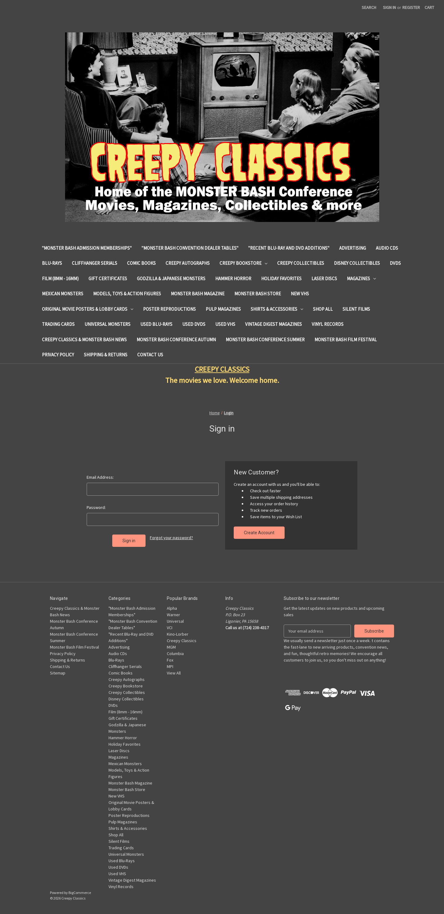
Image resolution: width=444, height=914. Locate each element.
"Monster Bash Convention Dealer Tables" (190, 248)
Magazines (361, 278)
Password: (96, 507)
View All (174, 673)
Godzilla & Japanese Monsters (171, 278)
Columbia (175, 653)
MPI (170, 666)
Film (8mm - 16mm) (60, 278)
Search (369, 7)
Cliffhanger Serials (94, 263)
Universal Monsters (107, 324)
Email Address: (100, 477)
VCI (169, 627)
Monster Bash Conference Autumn (176, 339)
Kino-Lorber (177, 634)
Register (411, 7)
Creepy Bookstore (243, 263)
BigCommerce (79, 892)
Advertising (352, 248)
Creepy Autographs (188, 263)
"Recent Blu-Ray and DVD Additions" (288, 248)
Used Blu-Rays (156, 324)
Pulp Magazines (223, 309)
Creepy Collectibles (300, 263)
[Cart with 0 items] (429, 7)
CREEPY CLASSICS (222, 369)
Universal (175, 621)
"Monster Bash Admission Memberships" (87, 248)
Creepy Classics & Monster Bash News (84, 339)
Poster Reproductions (169, 309)
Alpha (172, 608)
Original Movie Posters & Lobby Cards (87, 309)
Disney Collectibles (357, 263)
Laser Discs (324, 278)
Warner (173, 614)
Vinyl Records (327, 324)
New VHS (300, 294)
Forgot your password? (171, 537)
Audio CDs (387, 248)
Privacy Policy (58, 355)
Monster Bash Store (257, 294)
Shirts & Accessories (277, 309)
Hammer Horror (233, 278)
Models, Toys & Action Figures (127, 294)
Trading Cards (58, 324)
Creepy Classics (181, 640)
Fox (170, 660)
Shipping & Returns (105, 355)
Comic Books (141, 263)
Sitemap (57, 673)
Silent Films (356, 309)
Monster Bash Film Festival (345, 339)
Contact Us (150, 355)
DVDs (395, 263)
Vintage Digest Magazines (273, 324)
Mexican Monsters (62, 294)
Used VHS (225, 324)
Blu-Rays (52, 263)
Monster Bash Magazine (197, 294)
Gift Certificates (107, 278)
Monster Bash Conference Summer (265, 339)
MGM (171, 647)
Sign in (389, 7)
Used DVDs (193, 324)
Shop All (323, 309)
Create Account (259, 532)
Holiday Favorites (281, 278)
